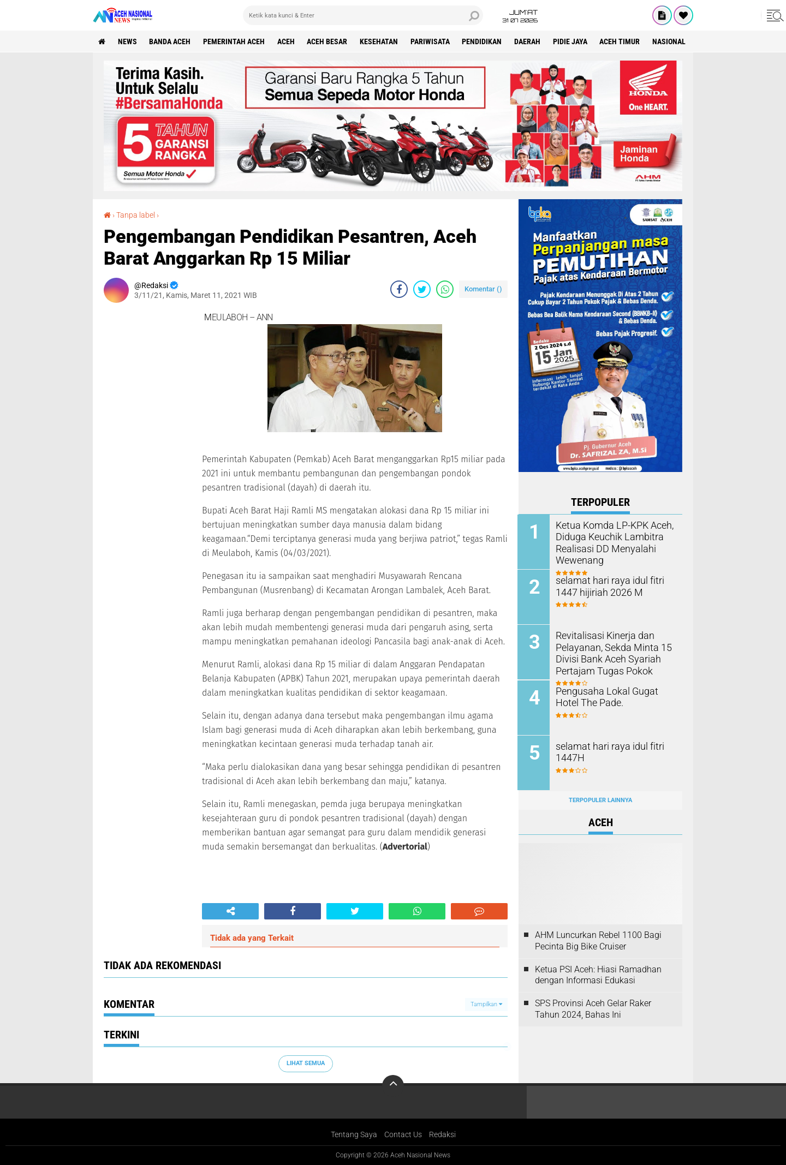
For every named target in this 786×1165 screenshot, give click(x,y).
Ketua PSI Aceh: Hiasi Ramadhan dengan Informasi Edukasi (598, 974)
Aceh (286, 41)
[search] (363, 15)
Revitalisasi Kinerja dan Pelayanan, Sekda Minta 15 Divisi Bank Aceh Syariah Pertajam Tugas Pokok (609, 652)
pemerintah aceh (234, 41)
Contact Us (403, 1134)
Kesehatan (380, 41)
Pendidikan (483, 41)
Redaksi (442, 1134)
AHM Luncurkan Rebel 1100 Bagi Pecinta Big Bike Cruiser (598, 940)
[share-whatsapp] (445, 289)
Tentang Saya (354, 1134)
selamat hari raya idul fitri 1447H (606, 751)
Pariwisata (431, 41)
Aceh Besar (328, 41)
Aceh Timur (622, 41)
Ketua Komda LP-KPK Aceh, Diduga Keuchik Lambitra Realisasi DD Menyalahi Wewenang (610, 542)
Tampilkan (486, 1004)
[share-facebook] (399, 289)
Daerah (529, 41)
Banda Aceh (170, 41)
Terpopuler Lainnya (600, 799)
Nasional (671, 41)
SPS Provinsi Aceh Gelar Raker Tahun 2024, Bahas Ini (593, 1008)
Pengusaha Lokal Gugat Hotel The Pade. (614, 696)
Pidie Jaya (572, 41)
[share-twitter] (422, 289)
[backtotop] (393, 1086)
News (127, 41)
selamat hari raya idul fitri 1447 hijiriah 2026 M (606, 586)
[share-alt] (230, 911)
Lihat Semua (306, 1063)
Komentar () (483, 289)
